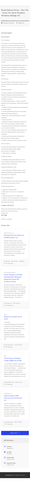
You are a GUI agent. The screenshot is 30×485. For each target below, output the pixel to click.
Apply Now (15, 433)
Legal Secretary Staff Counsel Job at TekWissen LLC (13, 398)
